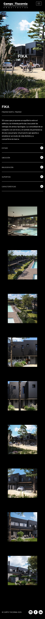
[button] (22, 148)
